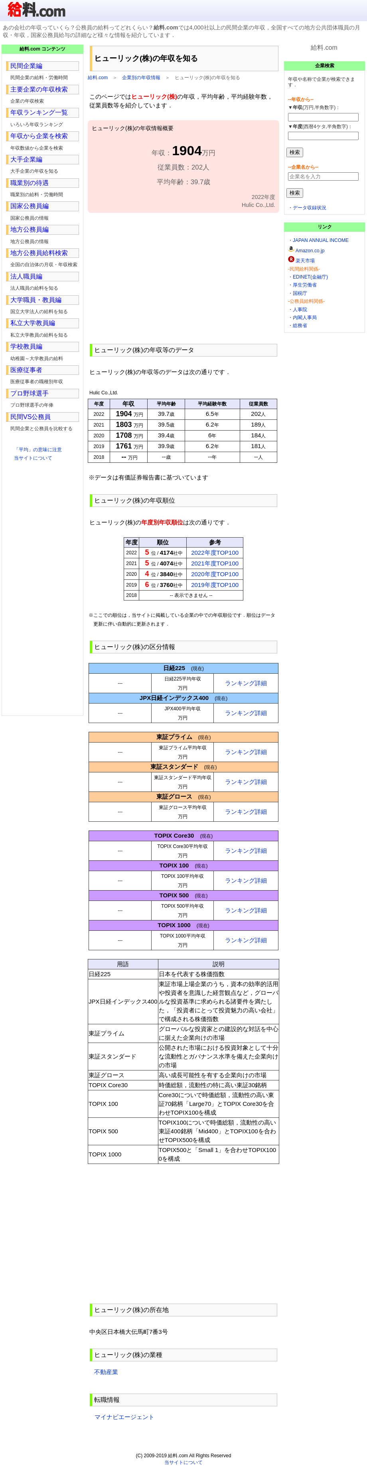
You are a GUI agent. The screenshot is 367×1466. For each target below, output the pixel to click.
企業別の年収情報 (141, 77)
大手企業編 (26, 159)
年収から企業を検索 (39, 136)
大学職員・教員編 (35, 299)
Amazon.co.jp (310, 250)
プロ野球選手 (29, 393)
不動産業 (106, 1372)
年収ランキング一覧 (39, 112)
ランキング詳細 (246, 683)
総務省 (300, 325)
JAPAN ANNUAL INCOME (321, 240)
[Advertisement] (183, 277)
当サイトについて (33, 458)
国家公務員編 (29, 206)
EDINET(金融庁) (310, 277)
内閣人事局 (305, 317)
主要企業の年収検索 (39, 89)
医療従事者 (26, 369)
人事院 (300, 309)
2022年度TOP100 (215, 552)
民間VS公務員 (30, 416)
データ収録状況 (309, 208)
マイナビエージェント (124, 1416)
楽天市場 (305, 260)
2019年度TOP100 (215, 584)
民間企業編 (26, 65)
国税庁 (300, 293)
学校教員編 (26, 346)
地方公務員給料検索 (39, 253)
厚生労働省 (305, 285)
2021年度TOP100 (215, 563)
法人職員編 (26, 276)
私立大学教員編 (32, 323)
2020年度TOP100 (215, 574)
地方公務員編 (29, 229)
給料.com (98, 77)
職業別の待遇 (29, 182)
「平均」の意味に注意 (38, 449)
